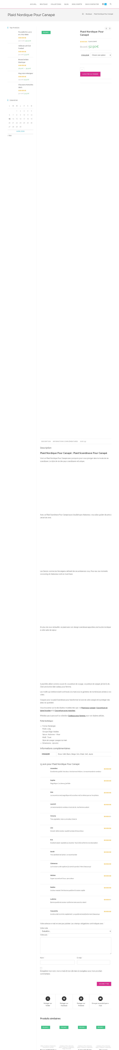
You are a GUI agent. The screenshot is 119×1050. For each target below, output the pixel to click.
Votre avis (44, 867)
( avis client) (92, 41)
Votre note (44, 860)
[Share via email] (100, 933)
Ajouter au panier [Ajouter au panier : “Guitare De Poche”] (85, 995)
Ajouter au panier (90, 74)
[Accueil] (83, 14)
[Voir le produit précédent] (106, 28)
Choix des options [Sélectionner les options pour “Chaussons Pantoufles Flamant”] (103, 999)
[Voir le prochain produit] (109, 28)
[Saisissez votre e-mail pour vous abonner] (28, 1018)
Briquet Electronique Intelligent (66, 984)
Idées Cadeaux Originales (48, 978)
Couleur (85, 55)
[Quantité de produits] (82, 70)
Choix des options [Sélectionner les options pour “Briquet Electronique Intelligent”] (66, 1000)
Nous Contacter (100, 1034)
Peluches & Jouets (48, 979)
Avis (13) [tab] (83, 373)
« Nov (10, 135)
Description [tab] (46, 373)
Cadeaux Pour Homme (66, 978)
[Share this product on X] (48, 933)
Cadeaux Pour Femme (103, 978)
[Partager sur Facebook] (64, 933)
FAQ (96, 1025)
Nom (42, 889)
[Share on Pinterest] (81, 933)
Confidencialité (36, 1043)
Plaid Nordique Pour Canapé (103, 14)
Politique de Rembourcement (78, 1043)
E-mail (80, 889)
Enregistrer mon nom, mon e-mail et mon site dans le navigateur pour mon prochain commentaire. (71, 904)
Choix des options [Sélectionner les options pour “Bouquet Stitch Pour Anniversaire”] (48, 999)
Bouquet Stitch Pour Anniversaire (48, 983)
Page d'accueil (66, 980)
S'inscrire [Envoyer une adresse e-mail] (40, 1018)
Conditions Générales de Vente (54, 1043)
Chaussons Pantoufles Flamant (103, 983)
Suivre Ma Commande (97, 1029)
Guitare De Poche (85, 982)
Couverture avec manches (65, 642)
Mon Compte (99, 1021)
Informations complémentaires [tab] (65, 373)
